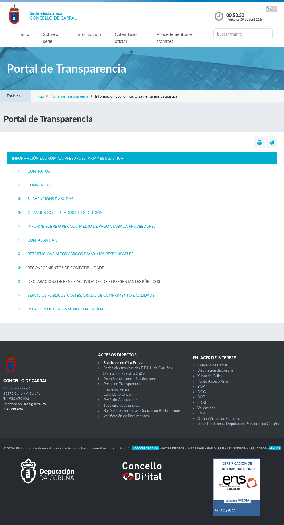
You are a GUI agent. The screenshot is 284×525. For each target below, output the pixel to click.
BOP (201, 386)
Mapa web (196, 448)
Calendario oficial (126, 37)
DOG (201, 391)
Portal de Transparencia (69, 96)
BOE (201, 397)
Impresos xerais (116, 389)
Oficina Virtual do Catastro (218, 418)
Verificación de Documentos (126, 416)
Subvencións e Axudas (50, 198)
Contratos (39, 171)
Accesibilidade (173, 448)
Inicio (23, 34)
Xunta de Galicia (210, 375)
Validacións (206, 408)
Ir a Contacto (13, 409)
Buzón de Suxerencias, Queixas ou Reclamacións (142, 410)
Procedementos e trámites (174, 37)
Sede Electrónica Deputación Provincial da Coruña (238, 423)
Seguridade (257, 448)
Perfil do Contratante (121, 399)
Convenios (39, 185)
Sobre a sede (50, 37)
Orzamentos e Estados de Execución (65, 212)
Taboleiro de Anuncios (121, 405)
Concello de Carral (212, 365)
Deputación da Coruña (215, 370)
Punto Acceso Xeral (213, 381)
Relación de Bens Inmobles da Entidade (68, 309)
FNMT (202, 413)
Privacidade (236, 448)
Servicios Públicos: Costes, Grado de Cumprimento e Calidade (91, 295)
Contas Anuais (42, 240)
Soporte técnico (146, 448)
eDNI (201, 402)
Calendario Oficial (118, 394)
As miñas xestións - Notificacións (130, 378)
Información (89, 34)
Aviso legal (216, 448)
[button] (271, 9)
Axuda (275, 448)
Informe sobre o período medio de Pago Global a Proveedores (92, 226)
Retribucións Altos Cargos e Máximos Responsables (80, 254)
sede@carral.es (35, 404)
